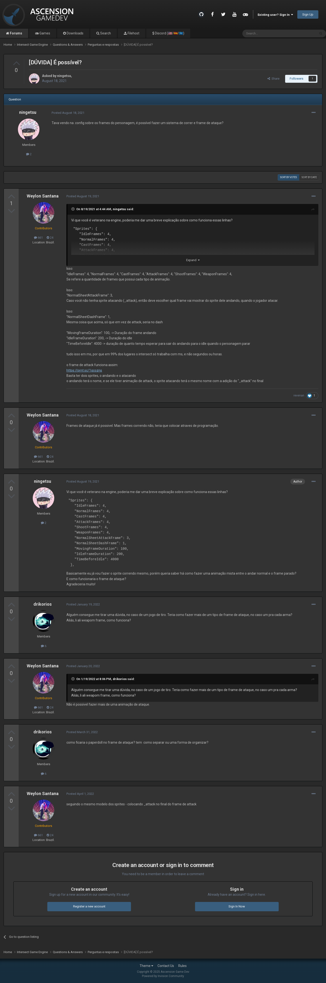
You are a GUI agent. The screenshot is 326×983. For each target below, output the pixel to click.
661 (38, 237)
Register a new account (89, 906)
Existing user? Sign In (275, 14)
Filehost (133, 33)
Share (273, 78)
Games (44, 33)
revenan (298, 395)
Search (105, 33)
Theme (146, 966)
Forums (15, 33)
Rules (182, 966)
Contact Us (166, 966)
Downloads (74, 33)
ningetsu (64, 76)
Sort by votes (288, 177)
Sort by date (309, 177)
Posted (68, 113)
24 (50, 237)
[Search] (267, 33)
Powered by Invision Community (163, 976)
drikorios (42, 604)
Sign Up (307, 14)
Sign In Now (236, 906)
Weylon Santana (43, 195)
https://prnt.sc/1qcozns (84, 370)
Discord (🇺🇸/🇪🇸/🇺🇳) (169, 33)
